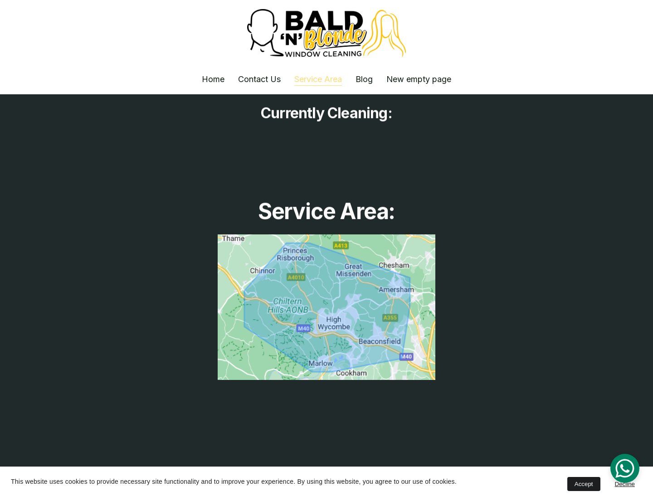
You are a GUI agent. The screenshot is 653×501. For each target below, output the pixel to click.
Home (213, 79)
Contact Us (259, 79)
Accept (584, 484)
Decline (625, 484)
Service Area (318, 79)
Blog (364, 79)
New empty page (418, 79)
